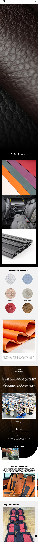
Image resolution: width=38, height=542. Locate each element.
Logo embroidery (27, 300)
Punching (27, 286)
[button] (17, 418)
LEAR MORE (19, 390)
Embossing (10, 300)
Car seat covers (28, 314)
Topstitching (10, 286)
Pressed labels (10, 314)
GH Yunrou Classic (19, 354)
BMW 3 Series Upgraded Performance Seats (19, 495)
